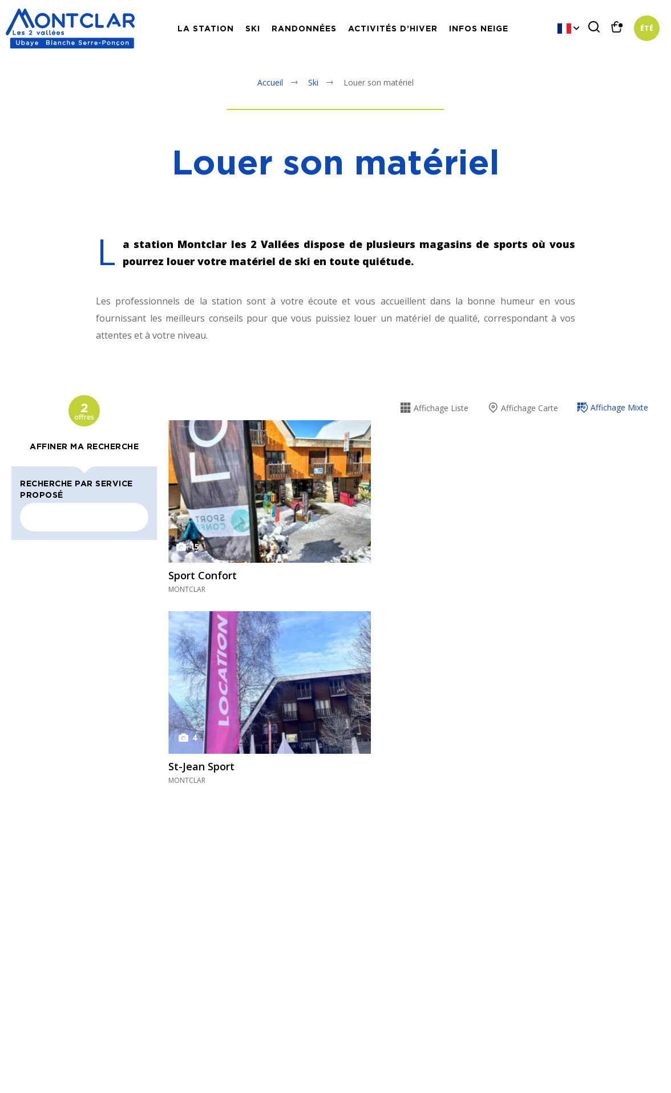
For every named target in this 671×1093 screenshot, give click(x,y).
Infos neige (478, 28)
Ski (252, 28)
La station (205, 28)
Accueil (270, 82)
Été (646, 29)
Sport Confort (202, 575)
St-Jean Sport (201, 766)
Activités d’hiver (393, 28)
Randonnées (304, 28)
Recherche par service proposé (76, 489)
